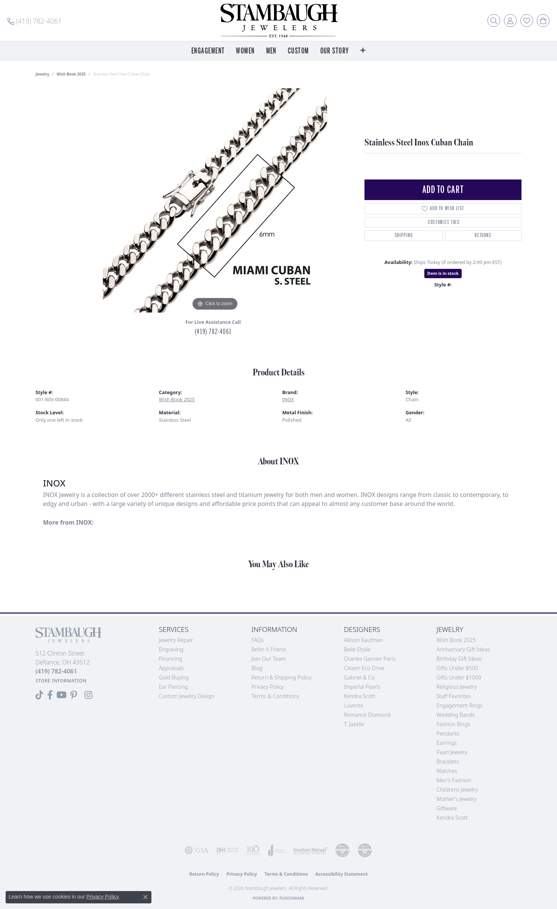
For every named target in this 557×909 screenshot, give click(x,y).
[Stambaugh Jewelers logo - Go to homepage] (278, 20)
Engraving (171, 649)
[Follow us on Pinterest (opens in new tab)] (73, 695)
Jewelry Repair (176, 640)
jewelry (42, 74)
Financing (170, 658)
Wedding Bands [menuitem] (456, 714)
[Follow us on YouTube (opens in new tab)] (61, 695)
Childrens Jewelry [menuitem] (457, 789)
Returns (483, 235)
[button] (493, 20)
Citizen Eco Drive (364, 668)
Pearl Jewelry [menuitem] (452, 752)
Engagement (208, 51)
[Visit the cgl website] (364, 850)
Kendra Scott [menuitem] (452, 817)
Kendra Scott (359, 696)
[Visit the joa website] (277, 850)
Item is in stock (443, 273)
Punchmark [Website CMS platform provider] (292, 898)
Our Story (334, 51)
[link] (34, 20)
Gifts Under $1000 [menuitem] (459, 677)
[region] (215, 200)
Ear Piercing (173, 686)
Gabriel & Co (359, 677)
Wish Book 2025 (71, 74)
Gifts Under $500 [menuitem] (457, 668)
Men (271, 51)
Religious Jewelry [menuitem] (457, 686)
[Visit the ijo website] (227, 850)
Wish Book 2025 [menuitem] (456, 640)
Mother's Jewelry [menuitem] (457, 798)
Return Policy (204, 874)
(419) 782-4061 (213, 332)
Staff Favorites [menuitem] (454, 696)
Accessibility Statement (341, 874)
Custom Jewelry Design (187, 696)
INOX (288, 399)
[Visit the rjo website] (253, 850)
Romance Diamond (367, 714)
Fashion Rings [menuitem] (453, 724)
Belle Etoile (357, 649)
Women (245, 51)
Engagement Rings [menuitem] (460, 705)
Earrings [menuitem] (447, 742)
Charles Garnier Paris (370, 658)
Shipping (404, 235)
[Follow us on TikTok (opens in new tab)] (39, 695)
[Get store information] (61, 681)
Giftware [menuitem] (447, 808)
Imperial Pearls (362, 686)
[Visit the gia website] (197, 850)
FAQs (258, 640)
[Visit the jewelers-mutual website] (310, 850)
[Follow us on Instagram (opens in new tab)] (88, 695)
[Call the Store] (56, 671)
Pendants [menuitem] (448, 733)
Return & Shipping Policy (282, 677)
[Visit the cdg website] (342, 850)
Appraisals (171, 668)
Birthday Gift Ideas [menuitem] (459, 658)
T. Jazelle (354, 724)
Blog (257, 668)
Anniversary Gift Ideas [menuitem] (463, 649)
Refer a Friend (269, 649)
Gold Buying (174, 677)
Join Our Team (269, 658)
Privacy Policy (268, 686)
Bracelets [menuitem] (448, 761)
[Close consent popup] (145, 897)
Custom (298, 51)
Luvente (353, 705)
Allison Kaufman (363, 640)
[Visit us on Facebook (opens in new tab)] (50, 695)
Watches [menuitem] (447, 770)
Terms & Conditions (275, 696)
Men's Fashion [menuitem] (454, 780)
